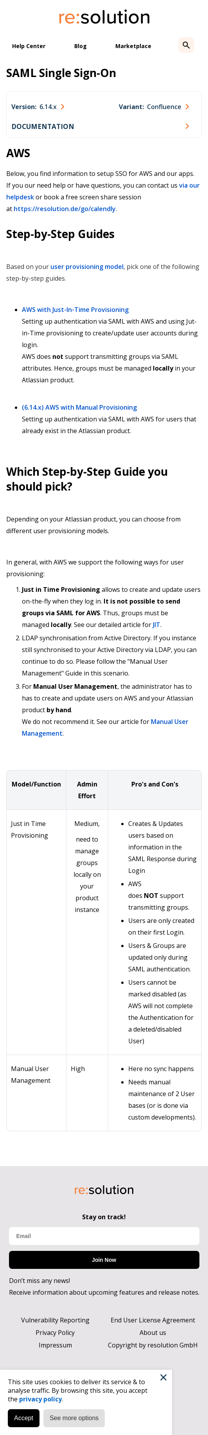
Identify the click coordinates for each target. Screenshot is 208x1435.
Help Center (28, 46)
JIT (156, 624)
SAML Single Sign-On (61, 72)
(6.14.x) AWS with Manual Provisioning (79, 407)
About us (153, 1332)
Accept (23, 1418)
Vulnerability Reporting (55, 1320)
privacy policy (40, 1399)
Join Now (104, 1260)
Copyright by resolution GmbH (153, 1345)
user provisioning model (87, 266)
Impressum (55, 1345)
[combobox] (37, 107)
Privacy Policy (55, 1332)
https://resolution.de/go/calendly (65, 208)
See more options (74, 1418)
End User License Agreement (153, 1320)
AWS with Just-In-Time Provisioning (75, 309)
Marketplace (133, 46)
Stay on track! (104, 1217)
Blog (80, 46)
